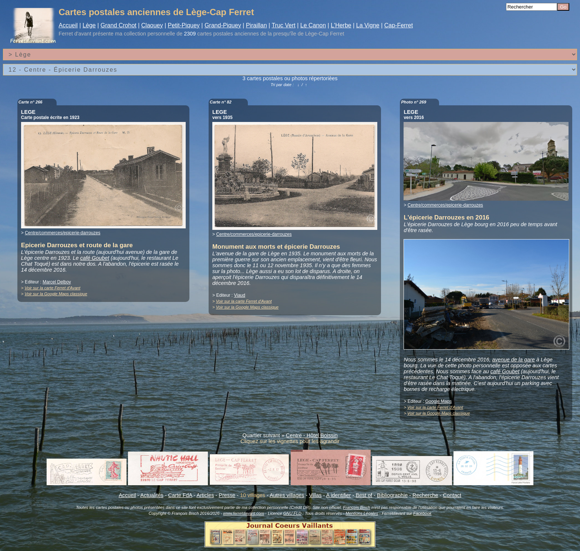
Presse (227, 495)
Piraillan (256, 25)
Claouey (152, 25)
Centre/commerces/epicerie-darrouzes (62, 232)
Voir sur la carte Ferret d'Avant (52, 288)
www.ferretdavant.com (243, 513)
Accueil (68, 25)
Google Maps (438, 401)
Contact (452, 495)
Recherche (425, 495)
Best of (363, 495)
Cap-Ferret (398, 25)
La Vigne (368, 25)
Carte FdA (180, 495)
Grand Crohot (118, 25)
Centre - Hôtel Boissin (312, 435)
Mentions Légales (361, 513)
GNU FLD (292, 513)
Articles (205, 495)
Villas (315, 495)
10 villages (252, 495)
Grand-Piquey (223, 25)
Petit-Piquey (184, 25)
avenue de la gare (513, 360)
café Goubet (94, 258)
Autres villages (287, 495)
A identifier (338, 495)
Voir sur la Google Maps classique (55, 294)
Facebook (422, 513)
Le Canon (313, 25)
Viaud (239, 295)
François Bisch (356, 507)
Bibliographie (392, 495)
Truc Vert (283, 25)
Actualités (151, 495)
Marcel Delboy (57, 282)
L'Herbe (341, 25)
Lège (89, 25)
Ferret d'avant (75, 34)
